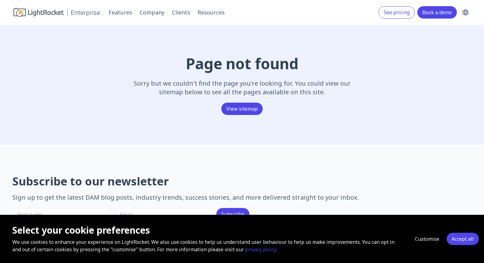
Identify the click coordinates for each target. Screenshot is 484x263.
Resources (211, 12)
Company (152, 12)
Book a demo (437, 12)
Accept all (463, 238)
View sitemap (242, 108)
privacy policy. (261, 249)
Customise (427, 238)
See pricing (397, 12)
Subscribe (232, 214)
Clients (181, 12)
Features (120, 12)
